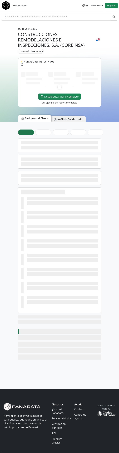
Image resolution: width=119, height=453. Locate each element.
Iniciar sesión (97, 5)
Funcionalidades (61, 418)
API (54, 433)
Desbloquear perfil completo (59, 96)
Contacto (79, 409)
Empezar (111, 5)
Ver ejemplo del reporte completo (59, 102)
